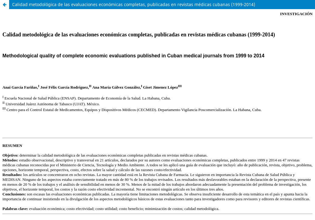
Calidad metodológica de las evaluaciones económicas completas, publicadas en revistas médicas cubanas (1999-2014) (133, 4)
